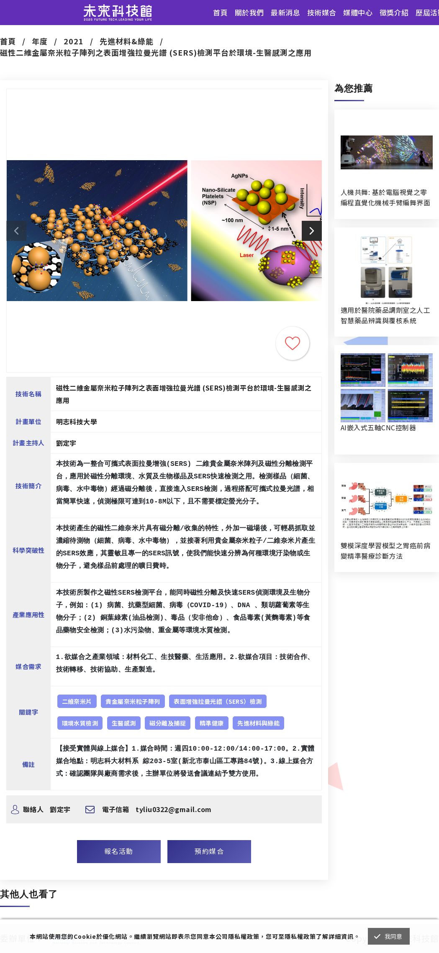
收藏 (292, 343)
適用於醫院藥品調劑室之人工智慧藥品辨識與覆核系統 (385, 315)
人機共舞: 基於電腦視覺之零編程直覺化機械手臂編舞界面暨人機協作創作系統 (385, 197)
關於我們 (249, 12)
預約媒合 (209, 851)
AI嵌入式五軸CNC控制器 (378, 427)
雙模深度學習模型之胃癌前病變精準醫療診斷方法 (385, 550)
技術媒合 (321, 12)
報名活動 (118, 851)
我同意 (394, 936)
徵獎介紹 (394, 12)
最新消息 (285, 12)
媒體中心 (357, 12)
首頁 (220, 12)
